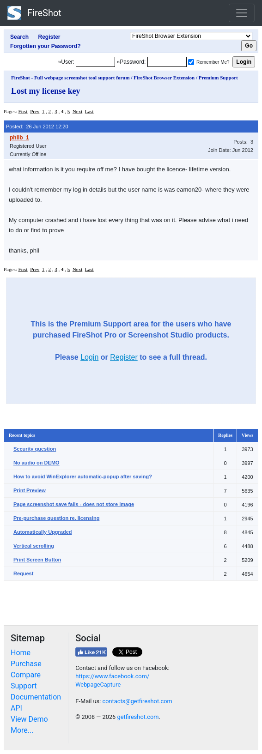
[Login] (95, 62)
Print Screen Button (37, 559)
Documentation (36, 697)
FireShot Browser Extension (164, 77)
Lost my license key (45, 91)
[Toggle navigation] (242, 13)
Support (24, 686)
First (22, 111)
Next (77, 111)
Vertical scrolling (33, 546)
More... (22, 730)
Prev (34, 111)
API (16, 708)
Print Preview (29, 490)
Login (89, 357)
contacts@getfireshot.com (137, 701)
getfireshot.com (137, 716)
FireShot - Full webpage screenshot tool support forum (70, 77)
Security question (34, 449)
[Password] (167, 62)
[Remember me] (191, 62)
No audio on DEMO (36, 462)
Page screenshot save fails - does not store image (73, 504)
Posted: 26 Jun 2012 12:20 (37, 126)
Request (23, 573)
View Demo (29, 719)
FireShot (34, 13)
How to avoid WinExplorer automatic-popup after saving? (82, 476)
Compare (26, 674)
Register (124, 357)
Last (89, 111)
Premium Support (218, 77)
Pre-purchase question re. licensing (56, 518)
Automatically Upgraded (42, 532)
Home (20, 652)
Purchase (26, 663)
